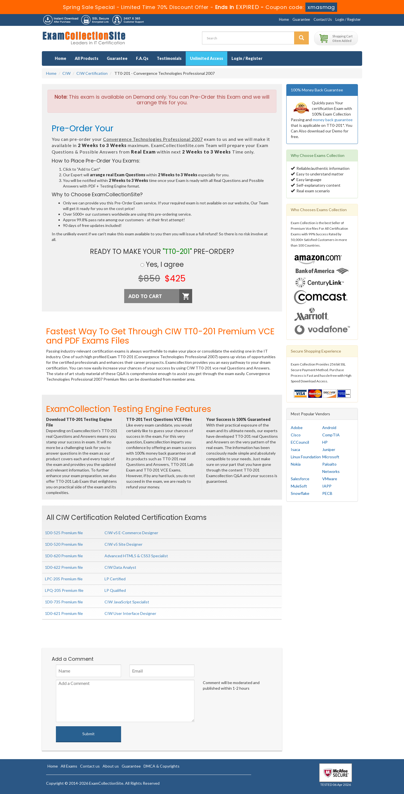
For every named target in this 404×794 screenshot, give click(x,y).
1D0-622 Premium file (64, 567)
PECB (327, 493)
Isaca (295, 449)
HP (325, 442)
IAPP (327, 486)
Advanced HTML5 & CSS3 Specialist (136, 555)
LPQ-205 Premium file (64, 590)
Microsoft (330, 456)
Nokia (296, 464)
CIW (66, 73)
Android (329, 427)
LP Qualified (115, 590)
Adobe (297, 427)
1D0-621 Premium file (64, 613)
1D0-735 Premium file (64, 601)
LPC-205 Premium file (64, 578)
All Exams (69, 766)
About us (111, 766)
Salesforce (300, 478)
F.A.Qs (142, 58)
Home (284, 19)
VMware (329, 478)
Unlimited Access (206, 58)
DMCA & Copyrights (162, 766)
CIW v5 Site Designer (123, 544)
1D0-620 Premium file (64, 555)
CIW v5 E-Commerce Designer (131, 532)
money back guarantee (333, 119)
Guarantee (301, 19)
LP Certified (115, 578)
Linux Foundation (306, 456)
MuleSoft (299, 486)
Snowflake (300, 493)
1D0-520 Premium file (64, 544)
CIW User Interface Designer (130, 613)
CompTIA (331, 434)
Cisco (296, 434)
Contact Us (323, 19)
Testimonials (169, 58)
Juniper (328, 449)
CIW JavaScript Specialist (127, 601)
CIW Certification (92, 73)
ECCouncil (300, 442)
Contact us (90, 766)
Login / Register (348, 19)
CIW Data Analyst (120, 567)
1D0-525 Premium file (64, 532)
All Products (86, 58)
